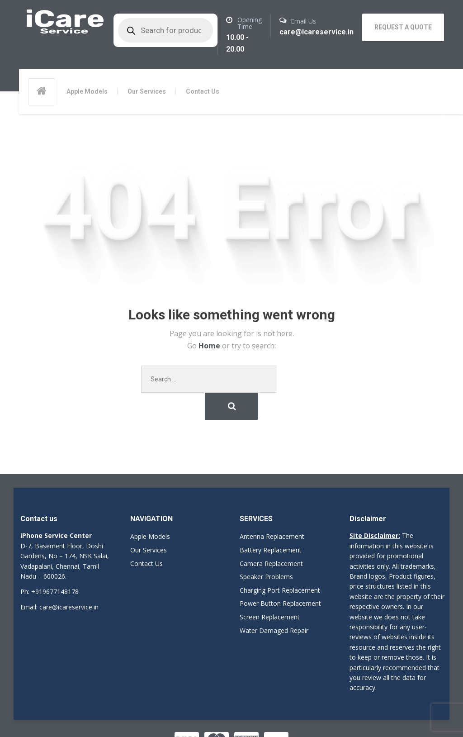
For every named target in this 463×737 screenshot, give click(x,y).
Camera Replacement (271, 536)
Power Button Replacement (280, 576)
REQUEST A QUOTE (403, 27)
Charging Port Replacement (280, 563)
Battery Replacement (271, 522)
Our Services (147, 91)
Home (210, 346)
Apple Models (87, 91)
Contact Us (202, 91)
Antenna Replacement (272, 509)
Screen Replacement (270, 589)
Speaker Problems (266, 550)
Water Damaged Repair (274, 603)
